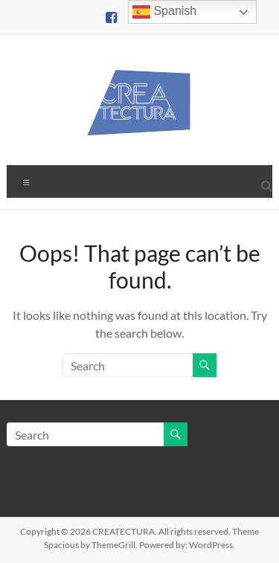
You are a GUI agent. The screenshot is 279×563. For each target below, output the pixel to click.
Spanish (164, 12)
